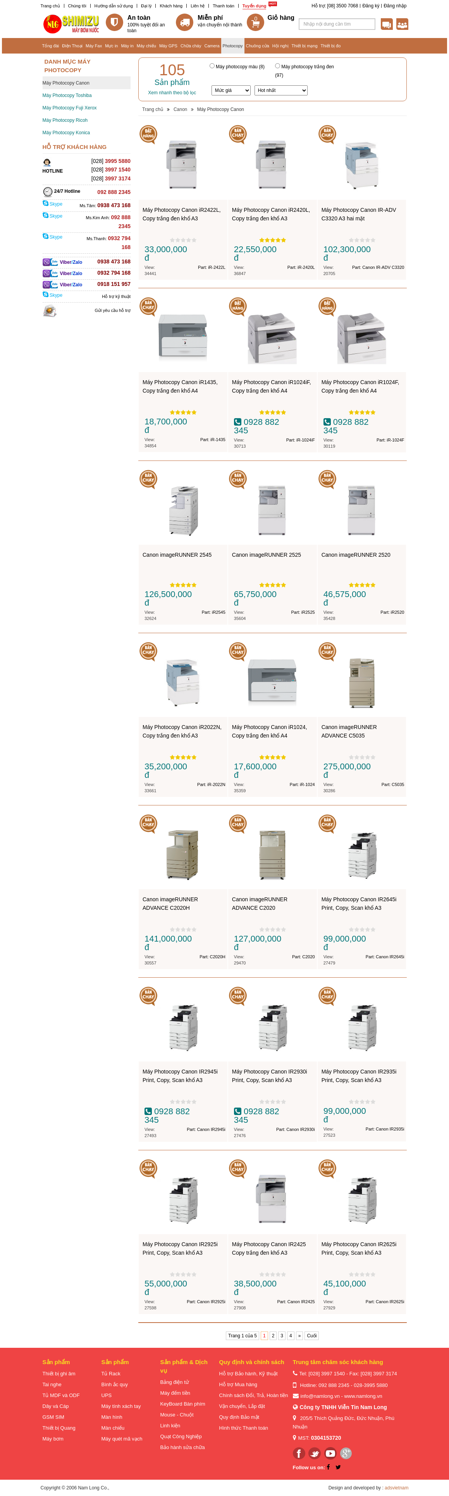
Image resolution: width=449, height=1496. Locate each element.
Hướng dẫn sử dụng (114, 5)
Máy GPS (168, 45)
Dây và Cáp (56, 1406)
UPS (106, 1395)
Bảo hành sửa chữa (182, 1447)
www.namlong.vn (363, 1396)
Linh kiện (170, 1425)
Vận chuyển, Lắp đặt (242, 1406)
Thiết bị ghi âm (59, 1374)
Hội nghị (280, 45)
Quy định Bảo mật (239, 1417)
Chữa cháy (191, 45)
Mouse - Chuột (177, 1415)
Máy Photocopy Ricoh (65, 120)
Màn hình (111, 1417)
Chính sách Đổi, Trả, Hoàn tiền (253, 1395)
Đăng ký (370, 6)
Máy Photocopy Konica (66, 132)
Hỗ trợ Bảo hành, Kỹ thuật (248, 1374)
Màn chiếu (113, 1428)
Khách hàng (171, 5)
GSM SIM (53, 1417)
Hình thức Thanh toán (243, 1428)
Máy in (127, 45)
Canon (180, 109)
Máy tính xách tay (121, 1406)
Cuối (312, 1335)
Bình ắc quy (114, 1384)
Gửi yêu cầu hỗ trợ (113, 310)
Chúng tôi (77, 5)
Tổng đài (50, 45)
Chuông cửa (257, 45)
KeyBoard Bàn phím (182, 1404)
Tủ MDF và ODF (61, 1395)
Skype (53, 204)
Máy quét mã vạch (122, 1439)
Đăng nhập (395, 6)
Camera (211, 45)
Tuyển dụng (255, 5)
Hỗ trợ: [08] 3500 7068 (334, 6)
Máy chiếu (146, 45)
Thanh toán (223, 5)
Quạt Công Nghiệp (181, 1436)
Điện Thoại (72, 45)
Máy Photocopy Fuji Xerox (70, 108)
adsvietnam (396, 1488)
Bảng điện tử (174, 1382)
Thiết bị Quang (59, 1428)
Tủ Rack (110, 1374)
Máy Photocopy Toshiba (67, 95)
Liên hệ (198, 5)
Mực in (111, 45)
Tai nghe (52, 1384)
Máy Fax (94, 45)
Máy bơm (53, 1439)
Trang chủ (50, 5)
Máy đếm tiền (175, 1393)
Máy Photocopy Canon (66, 83)
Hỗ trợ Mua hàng (238, 1384)
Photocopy (233, 45)
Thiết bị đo (331, 45)
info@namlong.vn (320, 1396)
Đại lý (146, 5)
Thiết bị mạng (305, 45)
